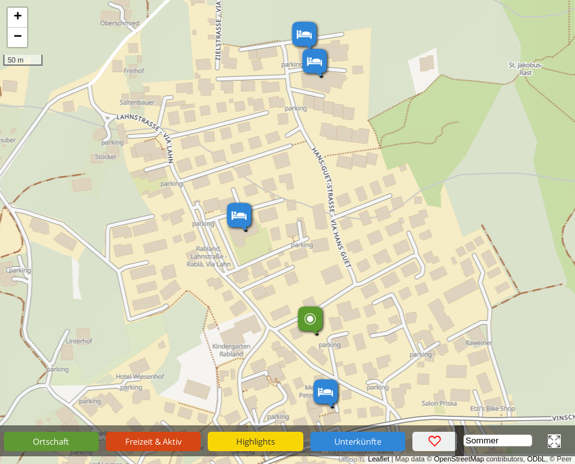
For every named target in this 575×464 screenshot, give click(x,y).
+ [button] (18, 17)
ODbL (536, 459)
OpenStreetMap (459, 459)
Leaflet (378, 459)
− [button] (18, 37)
